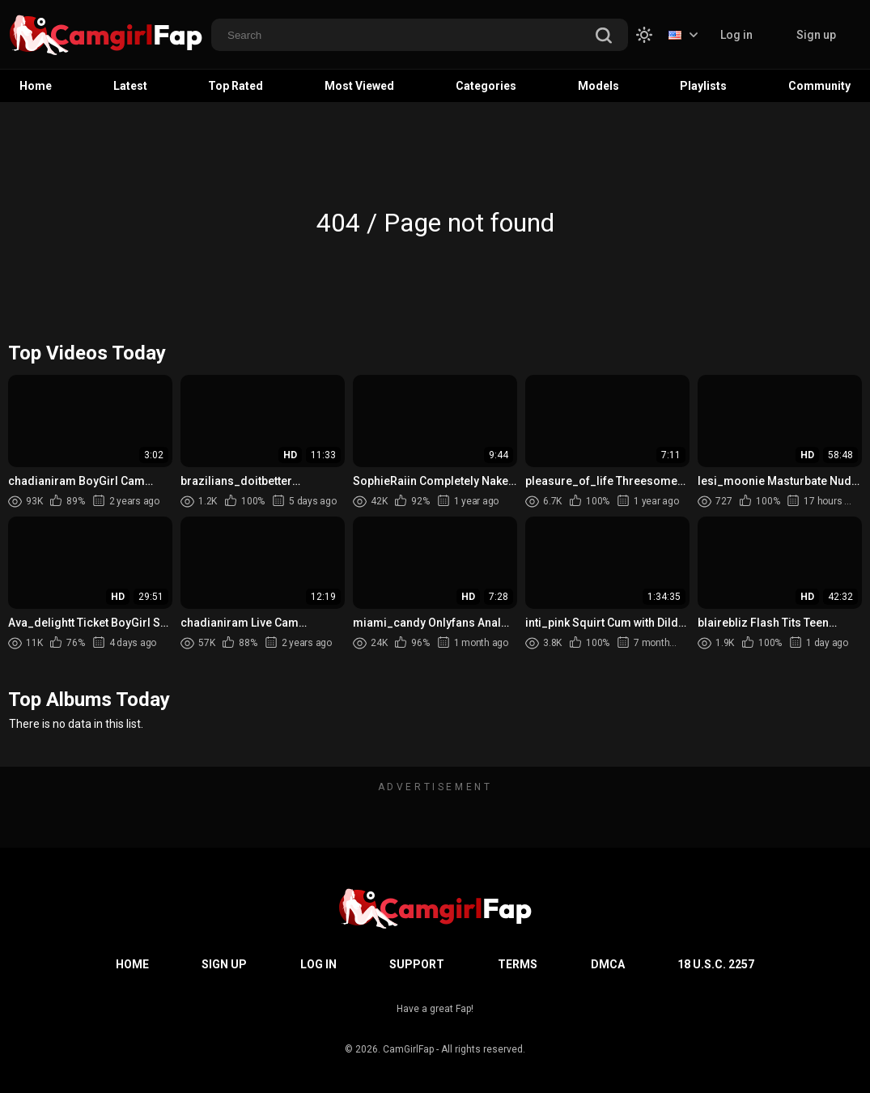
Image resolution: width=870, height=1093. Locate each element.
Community (819, 85)
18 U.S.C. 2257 (715, 964)
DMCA (608, 964)
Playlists (703, 85)
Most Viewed (359, 85)
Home (35, 85)
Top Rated (235, 85)
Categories (486, 85)
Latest (130, 85)
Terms (517, 964)
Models (598, 85)
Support (416, 964)
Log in (736, 34)
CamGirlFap (408, 1049)
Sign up (816, 34)
